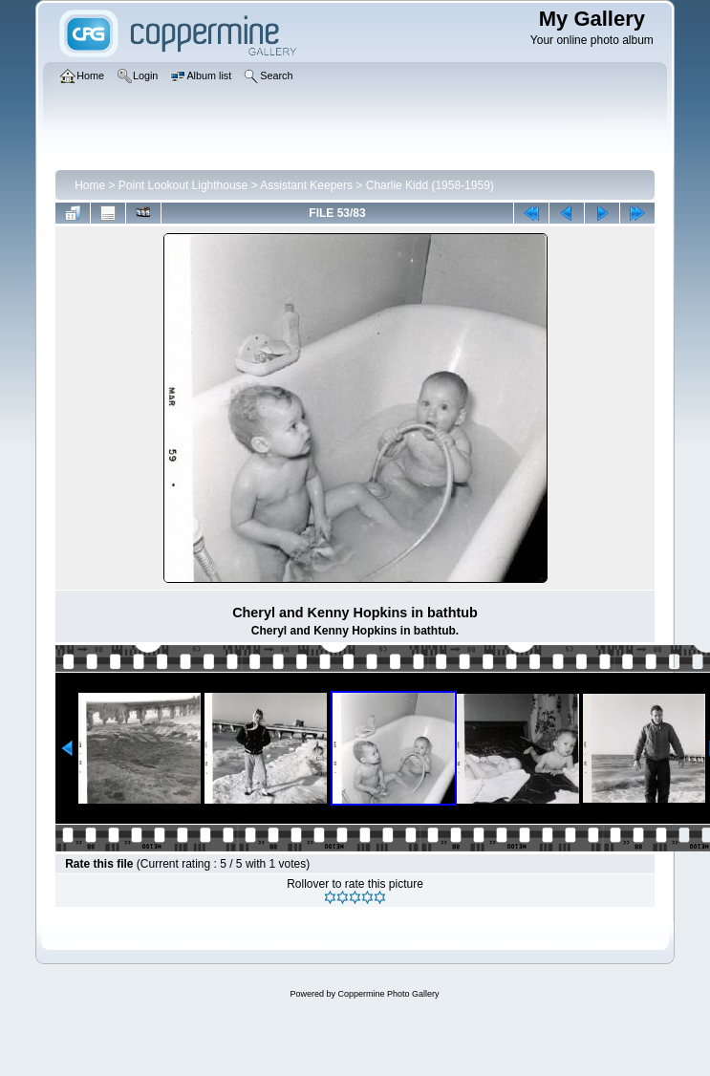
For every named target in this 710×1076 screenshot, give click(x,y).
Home (90, 185)
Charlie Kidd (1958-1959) (430, 185)
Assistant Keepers (306, 185)
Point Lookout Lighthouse (182, 185)
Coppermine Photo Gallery (388, 994)
